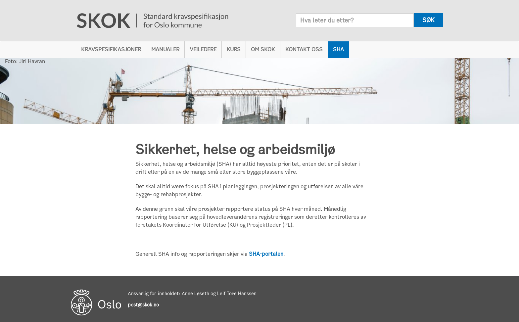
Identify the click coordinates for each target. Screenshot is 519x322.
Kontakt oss (304, 49)
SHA (338, 49)
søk (428, 20)
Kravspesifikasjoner (111, 49)
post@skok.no (143, 304)
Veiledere (203, 49)
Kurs (234, 49)
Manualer (165, 49)
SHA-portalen (266, 254)
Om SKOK (263, 49)
